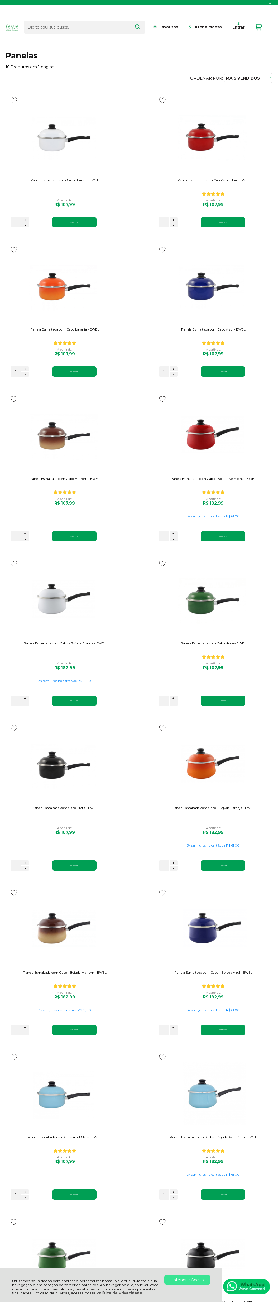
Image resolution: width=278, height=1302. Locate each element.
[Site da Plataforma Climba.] (139, 1265)
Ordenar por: (206, 78)
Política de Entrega (25, 1176)
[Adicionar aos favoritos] (14, 100)
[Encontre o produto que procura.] (136, 18)
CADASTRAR (247, 1103)
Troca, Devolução (83, 1164)
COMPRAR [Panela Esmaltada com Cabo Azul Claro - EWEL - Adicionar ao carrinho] (56, 880)
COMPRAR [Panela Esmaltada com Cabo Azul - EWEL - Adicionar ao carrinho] (56, 387)
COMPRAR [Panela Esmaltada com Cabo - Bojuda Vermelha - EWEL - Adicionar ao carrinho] (240, 387)
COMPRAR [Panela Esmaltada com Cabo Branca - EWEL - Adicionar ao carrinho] (56, 222)
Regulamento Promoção (91, 1181)
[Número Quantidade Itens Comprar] (16, 222)
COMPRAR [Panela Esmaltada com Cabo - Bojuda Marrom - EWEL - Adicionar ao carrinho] (148, 716)
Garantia (74, 1170)
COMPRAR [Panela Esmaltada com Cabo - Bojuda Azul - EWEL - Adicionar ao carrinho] (240, 716)
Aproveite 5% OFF (30, 1099)
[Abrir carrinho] (262, 18)
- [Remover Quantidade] (25, 225)
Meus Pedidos (146, 1164)
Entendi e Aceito (187, 1279)
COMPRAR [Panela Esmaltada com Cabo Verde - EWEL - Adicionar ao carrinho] (148, 551)
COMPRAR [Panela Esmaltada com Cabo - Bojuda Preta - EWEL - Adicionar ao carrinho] (56, 1045)
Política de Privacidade (119, 1293)
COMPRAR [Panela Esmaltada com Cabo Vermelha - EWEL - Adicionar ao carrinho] (148, 222)
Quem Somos (19, 1164)
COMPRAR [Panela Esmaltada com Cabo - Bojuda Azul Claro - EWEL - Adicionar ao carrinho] (148, 880)
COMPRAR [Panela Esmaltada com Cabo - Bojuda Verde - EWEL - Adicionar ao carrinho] (240, 880)
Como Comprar (82, 1176)
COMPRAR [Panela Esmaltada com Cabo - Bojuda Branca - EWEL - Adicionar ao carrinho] (56, 551)
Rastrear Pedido (148, 1176)
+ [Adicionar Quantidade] (25, 220)
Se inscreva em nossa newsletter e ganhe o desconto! (45, 1106)
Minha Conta (145, 1170)
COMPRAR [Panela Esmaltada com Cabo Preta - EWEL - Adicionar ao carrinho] (240, 551)
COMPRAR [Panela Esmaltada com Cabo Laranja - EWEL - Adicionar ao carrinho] (240, 222)
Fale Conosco (19, 1181)
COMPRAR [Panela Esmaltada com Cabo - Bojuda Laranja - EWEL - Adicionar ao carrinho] (56, 716)
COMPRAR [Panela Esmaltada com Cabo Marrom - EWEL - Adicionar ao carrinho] (148, 387)
